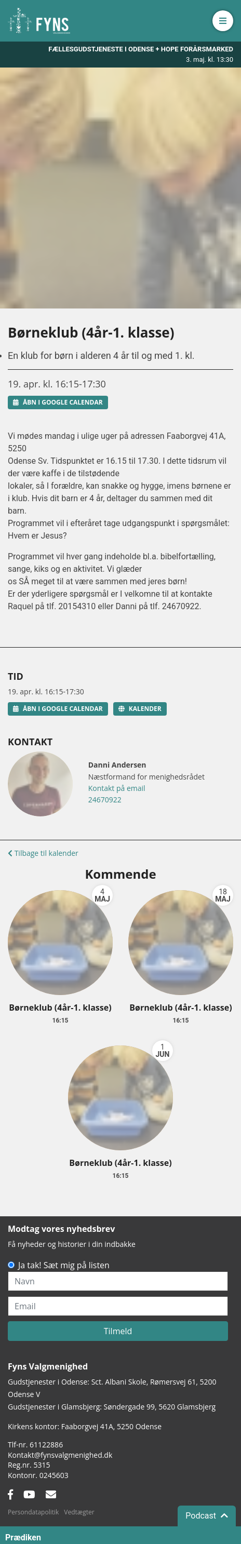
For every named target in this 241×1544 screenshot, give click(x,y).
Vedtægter (79, 1512)
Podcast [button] (206, 1533)
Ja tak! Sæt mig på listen (64, 1265)
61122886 (46, 1444)
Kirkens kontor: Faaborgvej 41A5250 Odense (85, 1426)
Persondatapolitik (33, 1512)
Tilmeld (118, 1331)
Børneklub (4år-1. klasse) (60, 1007)
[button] (222, 20)
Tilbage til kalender (43, 853)
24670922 (105, 799)
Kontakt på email (116, 788)
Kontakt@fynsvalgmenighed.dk (60, 1455)
